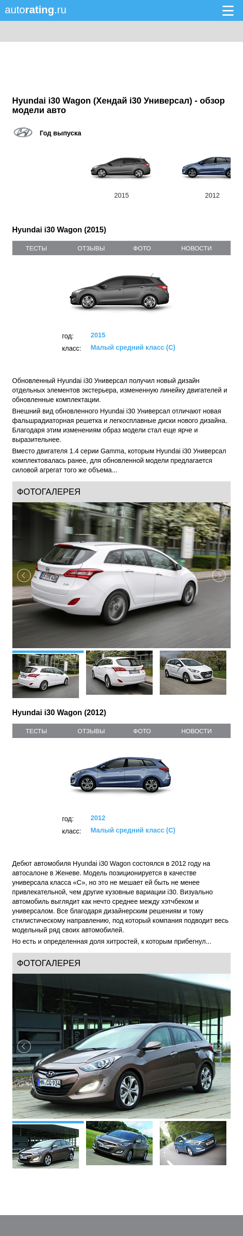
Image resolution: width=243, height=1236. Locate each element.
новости (196, 248)
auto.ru (36, 10)
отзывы (91, 248)
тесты (36, 248)
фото (142, 248)
